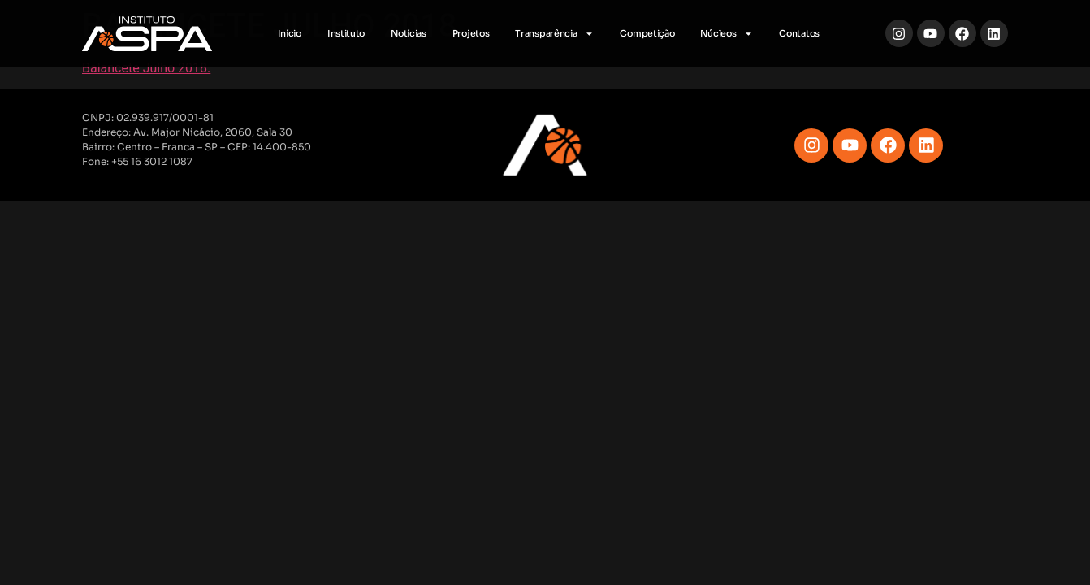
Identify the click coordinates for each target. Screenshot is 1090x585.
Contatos (799, 33)
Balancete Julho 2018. (146, 68)
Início (289, 33)
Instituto (346, 33)
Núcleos (726, 33)
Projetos (471, 33)
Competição (647, 33)
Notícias (408, 33)
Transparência (554, 33)
